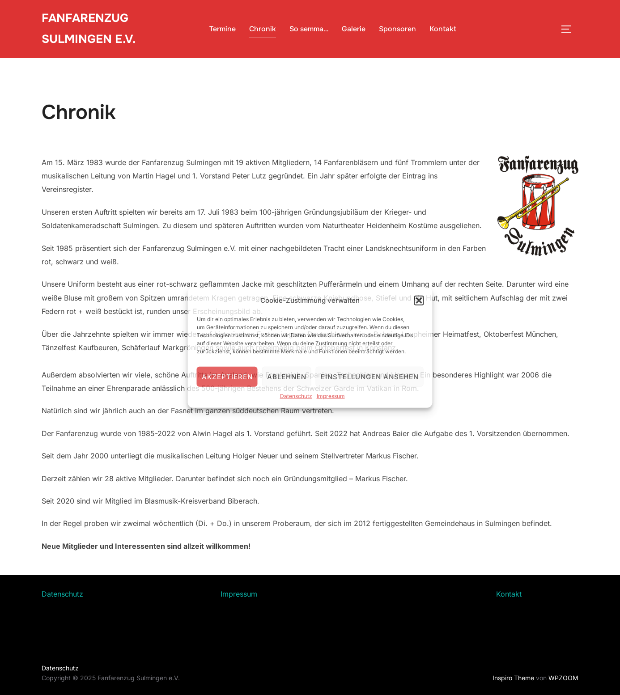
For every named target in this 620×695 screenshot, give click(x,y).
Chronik (262, 29)
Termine (222, 29)
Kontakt (442, 29)
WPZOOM (563, 678)
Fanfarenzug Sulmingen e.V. (89, 29)
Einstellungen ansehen (370, 376)
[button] (419, 300)
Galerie (353, 29)
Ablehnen (286, 376)
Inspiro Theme (513, 678)
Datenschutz (296, 396)
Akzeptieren (227, 376)
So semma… (308, 29)
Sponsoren (397, 29)
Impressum (331, 396)
